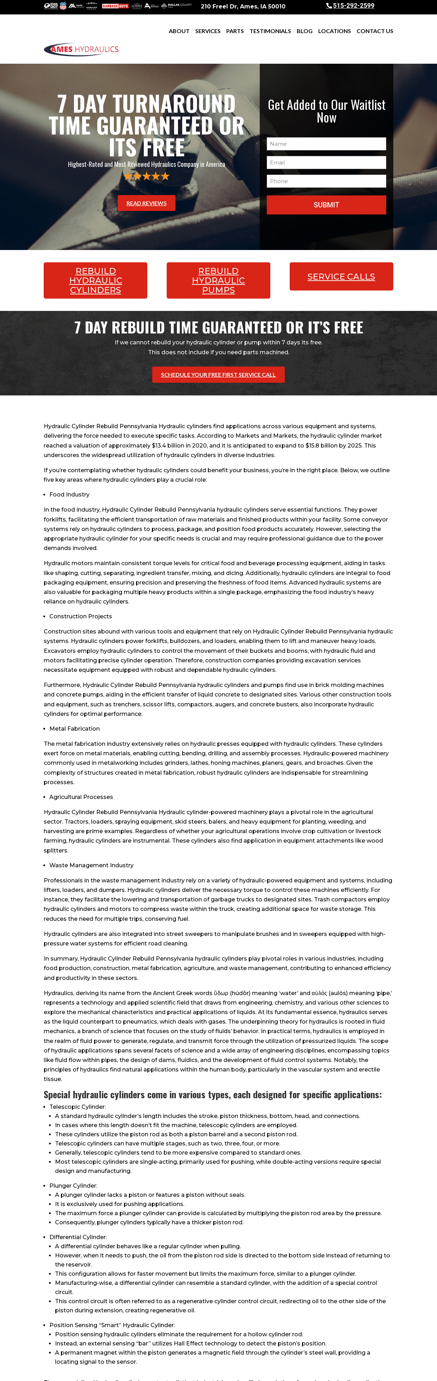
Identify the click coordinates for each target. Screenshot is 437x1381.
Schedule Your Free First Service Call (218, 346)
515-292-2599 (353, 5)
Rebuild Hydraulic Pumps (218, 255)
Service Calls (341, 252)
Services (208, 31)
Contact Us (375, 31)
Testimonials (270, 31)
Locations (334, 31)
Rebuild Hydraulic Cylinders (95, 255)
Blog (305, 31)
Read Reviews (147, 182)
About (179, 31)
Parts (235, 31)
